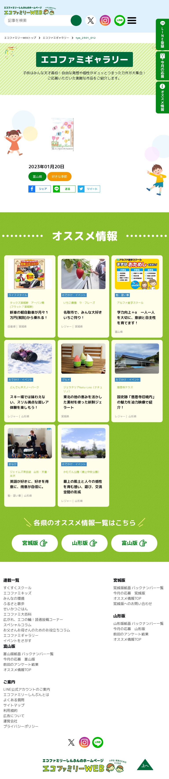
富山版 (130, 543)
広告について (13, 715)
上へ (145, 766)
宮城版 (30, 543)
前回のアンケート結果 (131, 634)
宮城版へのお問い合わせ (132, 603)
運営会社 (10, 721)
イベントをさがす (17, 640)
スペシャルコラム (17, 624)
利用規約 (10, 710)
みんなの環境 (13, 598)
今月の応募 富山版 (19, 659)
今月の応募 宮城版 (129, 593)
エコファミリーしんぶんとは (26, 694)
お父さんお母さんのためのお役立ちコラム (36, 630)
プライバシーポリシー (21, 726)
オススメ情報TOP (127, 598)
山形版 (80, 543)
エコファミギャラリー (56, 38)
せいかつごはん (15, 609)
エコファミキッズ (17, 593)
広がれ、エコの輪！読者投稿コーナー (33, 619)
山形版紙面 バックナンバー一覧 (138, 623)
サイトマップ (13, 705)
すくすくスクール (17, 587)
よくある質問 (13, 700)
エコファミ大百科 (17, 614)
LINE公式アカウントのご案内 (26, 689)
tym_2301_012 (86, 38)
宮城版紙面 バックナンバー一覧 (138, 587)
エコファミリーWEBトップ (20, 38)
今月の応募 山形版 (129, 628)
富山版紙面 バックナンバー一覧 (28, 653)
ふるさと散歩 (13, 603)
